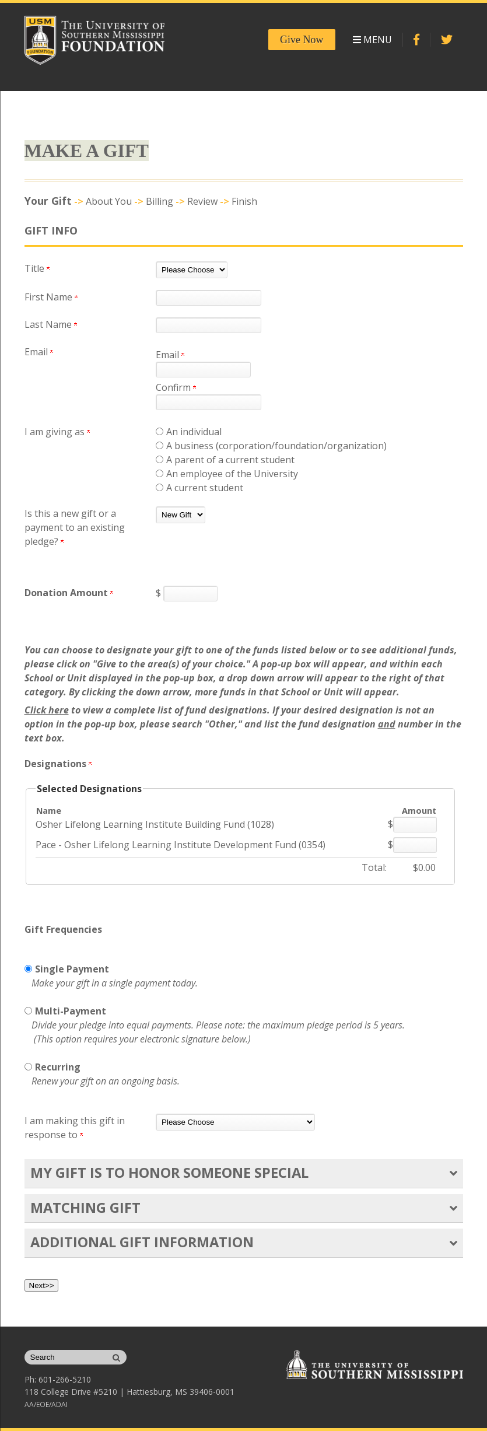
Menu (372, 39)
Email (170, 354)
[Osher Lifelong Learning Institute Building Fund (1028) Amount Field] (415, 824)
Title (37, 268)
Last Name (50, 324)
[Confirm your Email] (208, 402)
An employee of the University (232, 473)
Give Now (302, 40)
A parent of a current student (230, 459)
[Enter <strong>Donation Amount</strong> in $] (190, 593)
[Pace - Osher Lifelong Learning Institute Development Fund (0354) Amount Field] (415, 845)
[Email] (203, 369)
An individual (194, 431)
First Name (51, 297)
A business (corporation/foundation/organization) (276, 445)
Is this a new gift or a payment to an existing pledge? (74, 527)
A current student (204, 487)
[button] (453, 1173)
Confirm (176, 387)
